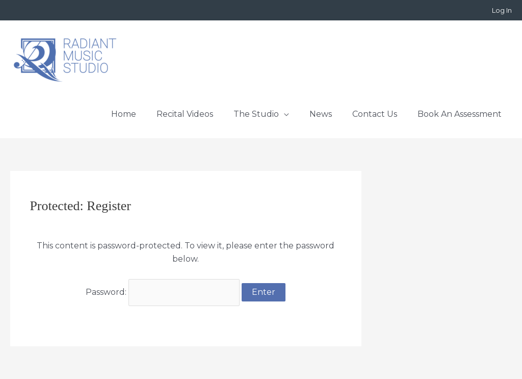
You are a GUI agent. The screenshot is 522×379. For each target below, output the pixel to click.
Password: (163, 292)
